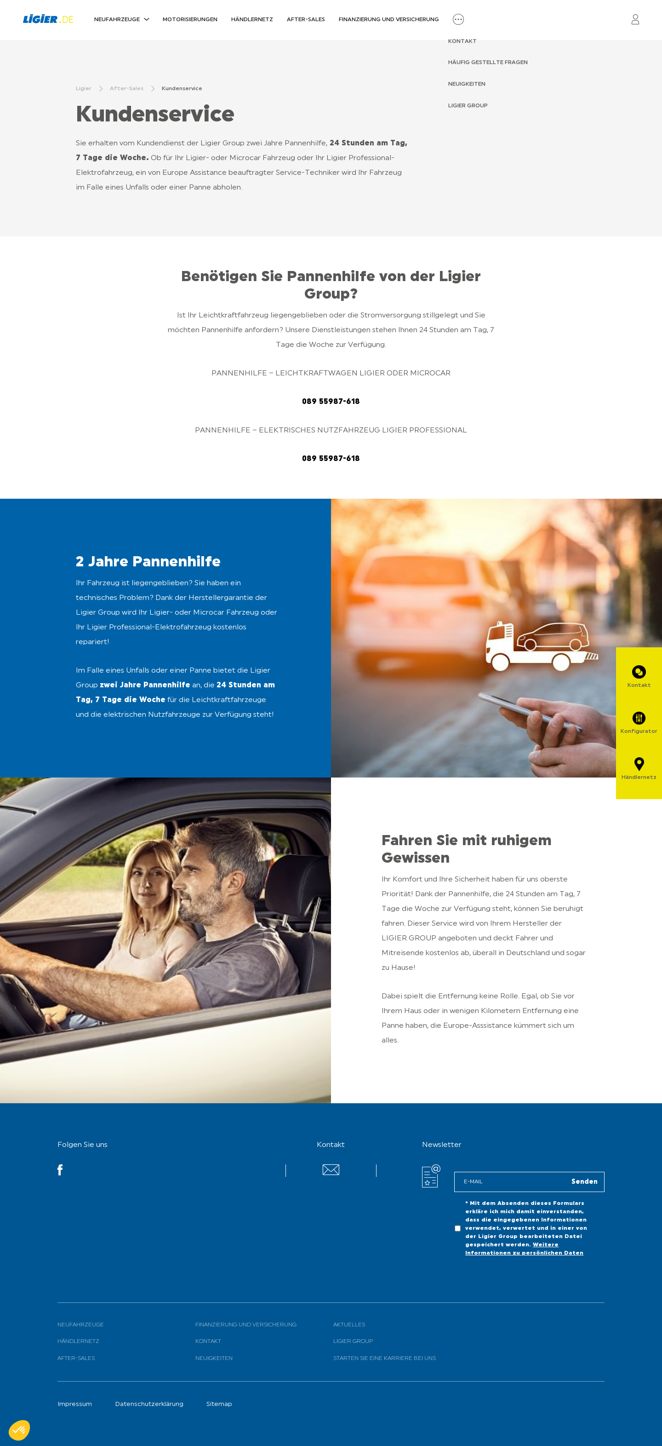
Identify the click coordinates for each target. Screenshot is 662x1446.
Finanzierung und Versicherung (389, 20)
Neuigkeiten (214, 1358)
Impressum (74, 1404)
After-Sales (306, 20)
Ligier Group (353, 1341)
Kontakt (208, 1341)
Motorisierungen (190, 20)
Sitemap (219, 1404)
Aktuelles (349, 1325)
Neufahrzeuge (117, 20)
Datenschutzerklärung (149, 1404)
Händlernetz (252, 20)
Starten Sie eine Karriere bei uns (384, 1358)
